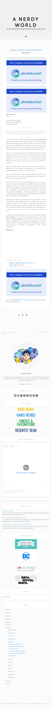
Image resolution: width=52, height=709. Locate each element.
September (11, 639)
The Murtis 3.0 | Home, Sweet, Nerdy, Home (16, 524)
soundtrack (19, 300)
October (10, 636)
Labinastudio (21, 703)
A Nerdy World (26, 22)
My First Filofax (7, 511)
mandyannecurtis (22, 497)
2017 (6, 625)
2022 (7, 610)
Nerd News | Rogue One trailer (17, 651)
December (11, 630)
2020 (7, 616)
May (9, 665)
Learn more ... (29, 384)
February (10, 674)
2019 (6, 619)
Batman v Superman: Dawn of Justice (20, 263)
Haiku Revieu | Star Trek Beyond (17, 653)
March (10, 671)
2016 (6, 628)
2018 (6, 622)
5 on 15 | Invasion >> (43, 332)
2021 (6, 613)
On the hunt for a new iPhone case (14, 517)
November (11, 633)
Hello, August (12, 655)
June (9, 662)
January (10, 677)
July (9, 659)
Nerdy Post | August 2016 (15, 644)
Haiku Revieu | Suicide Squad (16, 646)
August (10, 642)
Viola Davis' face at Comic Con (26, 209)
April (9, 668)
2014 (6, 684)
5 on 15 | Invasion (13, 648)
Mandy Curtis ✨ (10, 497)
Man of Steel (13, 265)
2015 (6, 681)
